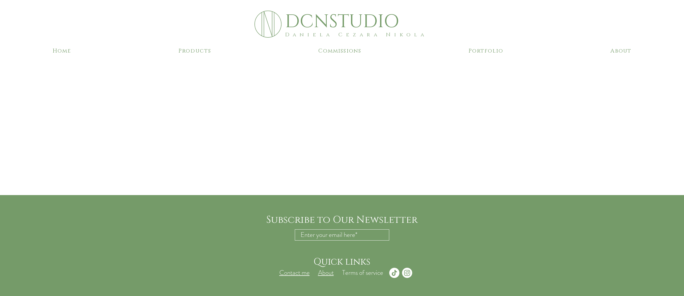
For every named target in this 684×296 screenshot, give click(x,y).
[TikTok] (394, 273)
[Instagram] (407, 273)
